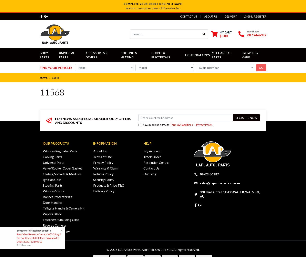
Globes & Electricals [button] (160, 55)
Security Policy (103, 180)
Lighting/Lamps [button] (197, 55)
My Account (152, 151)
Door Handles (52, 202)
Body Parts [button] (44, 55)
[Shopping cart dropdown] (221, 34)
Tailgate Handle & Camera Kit (63, 208)
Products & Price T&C (108, 185)
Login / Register (255, 16)
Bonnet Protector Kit (57, 197)
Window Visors (53, 191)
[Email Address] (185, 117)
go (261, 67)
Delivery (231, 16)
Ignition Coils (52, 180)
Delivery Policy (103, 191)
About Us (210, 16)
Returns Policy (103, 174)
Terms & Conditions (181, 124)
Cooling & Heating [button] (129, 55)
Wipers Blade (52, 214)
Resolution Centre (156, 162)
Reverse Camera (54, 225)
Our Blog (149, 174)
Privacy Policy (204, 124)
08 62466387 (256, 35)
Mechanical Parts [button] (222, 55)
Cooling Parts (52, 157)
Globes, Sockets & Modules (62, 174)
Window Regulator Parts (60, 151)
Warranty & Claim (105, 168)
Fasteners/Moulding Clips (61, 220)
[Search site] (204, 34)
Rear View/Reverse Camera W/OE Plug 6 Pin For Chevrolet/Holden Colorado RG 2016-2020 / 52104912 (39, 238)
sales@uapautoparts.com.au (220, 183)
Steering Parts (53, 185)
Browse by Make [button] (250, 55)
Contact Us (188, 16)
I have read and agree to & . (175, 125)
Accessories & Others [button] (96, 55)
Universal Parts (67, 55)
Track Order (152, 157)
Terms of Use (102, 157)
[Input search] (165, 34)
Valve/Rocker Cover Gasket (62, 168)
